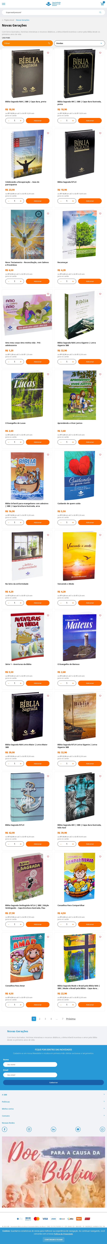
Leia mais (6, 37)
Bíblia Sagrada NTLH (67, 182)
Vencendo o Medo (66, 584)
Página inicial (9, 20)
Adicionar (37, 120)
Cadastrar (53, 1082)
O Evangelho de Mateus (68, 664)
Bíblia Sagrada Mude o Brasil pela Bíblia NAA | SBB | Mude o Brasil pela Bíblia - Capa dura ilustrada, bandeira (79, 987)
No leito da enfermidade (16, 584)
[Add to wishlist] (48, 53)
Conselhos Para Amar (15, 985)
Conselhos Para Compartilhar (71, 905)
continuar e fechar (53, 1240)
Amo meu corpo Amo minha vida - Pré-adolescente (23, 344)
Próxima (70, 1018)
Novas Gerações (22, 20)
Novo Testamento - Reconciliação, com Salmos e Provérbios (27, 263)
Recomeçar (63, 262)
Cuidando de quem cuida (69, 503)
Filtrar (27, 43)
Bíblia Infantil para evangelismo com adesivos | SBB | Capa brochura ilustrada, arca (26, 504)
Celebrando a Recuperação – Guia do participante (22, 183)
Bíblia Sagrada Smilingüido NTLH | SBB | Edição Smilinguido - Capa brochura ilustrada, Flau (27, 906)
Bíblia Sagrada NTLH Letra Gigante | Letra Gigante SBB (77, 745)
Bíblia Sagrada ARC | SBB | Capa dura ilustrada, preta (79, 102)
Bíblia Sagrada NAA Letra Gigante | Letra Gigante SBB (77, 344)
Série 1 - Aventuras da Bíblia (18, 664)
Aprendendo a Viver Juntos (70, 423)
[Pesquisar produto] (101, 13)
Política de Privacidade (63, 1234)
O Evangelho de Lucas (15, 423)
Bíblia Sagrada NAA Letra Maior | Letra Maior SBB (26, 745)
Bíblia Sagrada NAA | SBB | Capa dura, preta (25, 101)
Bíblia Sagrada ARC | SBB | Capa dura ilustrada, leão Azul (79, 826)
